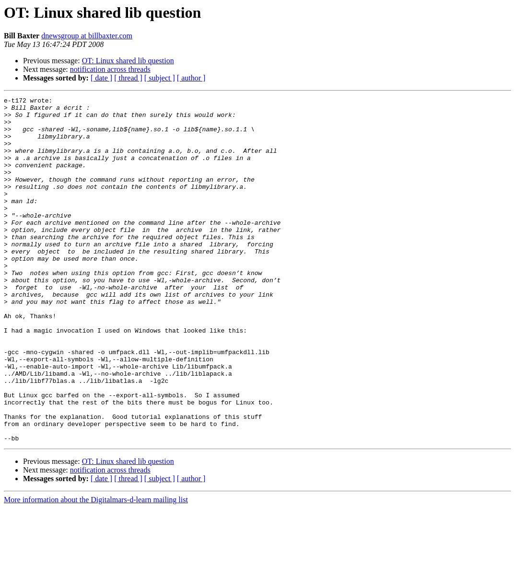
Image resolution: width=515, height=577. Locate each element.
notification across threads (110, 69)
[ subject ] (159, 78)
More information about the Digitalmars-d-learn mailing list (96, 569)
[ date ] (101, 78)
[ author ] (191, 78)
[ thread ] (128, 78)
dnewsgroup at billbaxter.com (86, 36)
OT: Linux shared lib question (128, 61)
